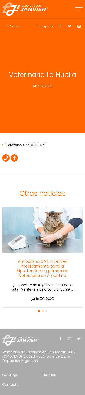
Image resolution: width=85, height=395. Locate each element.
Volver (13, 26)
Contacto (10, 384)
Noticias (49, 374)
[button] (39, 311)
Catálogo (10, 374)
